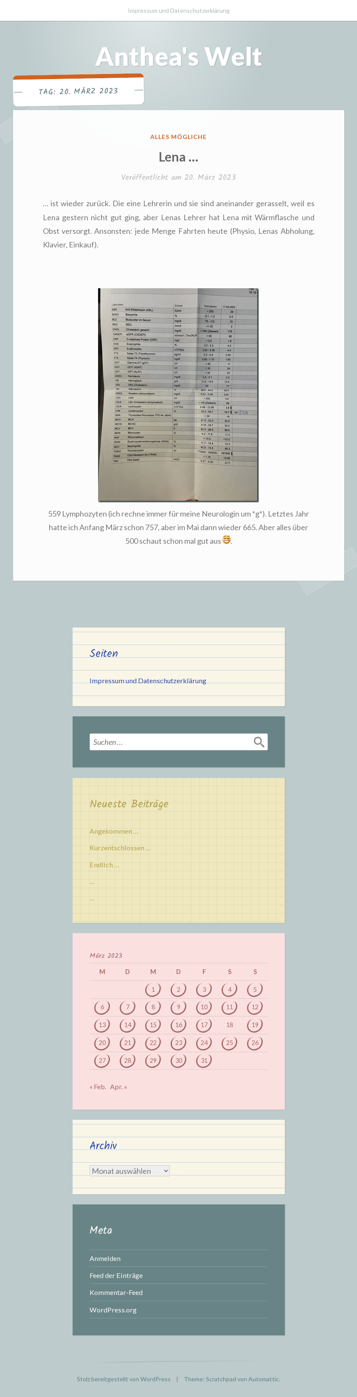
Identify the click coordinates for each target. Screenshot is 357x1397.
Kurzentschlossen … (120, 847)
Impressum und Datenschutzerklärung (179, 10)
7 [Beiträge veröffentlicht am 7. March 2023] (127, 1007)
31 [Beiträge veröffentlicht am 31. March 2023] (204, 1060)
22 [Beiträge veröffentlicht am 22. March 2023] (153, 1042)
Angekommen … (114, 831)
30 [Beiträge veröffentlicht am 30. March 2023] (178, 1060)
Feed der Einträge (116, 1275)
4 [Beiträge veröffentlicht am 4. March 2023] (229, 989)
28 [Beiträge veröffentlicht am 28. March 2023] (127, 1060)
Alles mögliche (178, 136)
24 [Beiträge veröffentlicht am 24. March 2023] (204, 1042)
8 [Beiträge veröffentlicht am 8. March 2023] (153, 1007)
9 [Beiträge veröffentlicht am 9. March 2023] (178, 1007)
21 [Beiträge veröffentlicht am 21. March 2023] (127, 1042)
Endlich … (104, 864)
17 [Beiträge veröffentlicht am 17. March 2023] (204, 1024)
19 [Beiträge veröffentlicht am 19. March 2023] (255, 1024)
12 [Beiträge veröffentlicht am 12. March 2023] (255, 1007)
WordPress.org (113, 1310)
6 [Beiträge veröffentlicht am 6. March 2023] (102, 1007)
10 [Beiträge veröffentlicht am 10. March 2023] (204, 1007)
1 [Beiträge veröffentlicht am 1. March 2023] (153, 989)
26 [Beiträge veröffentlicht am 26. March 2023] (255, 1042)
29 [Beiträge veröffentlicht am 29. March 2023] (153, 1060)
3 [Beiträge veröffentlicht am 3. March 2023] (204, 989)
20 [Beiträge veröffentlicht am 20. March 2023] (102, 1042)
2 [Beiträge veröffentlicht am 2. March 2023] (178, 989)
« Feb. (98, 1086)
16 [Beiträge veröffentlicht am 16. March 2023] (178, 1024)
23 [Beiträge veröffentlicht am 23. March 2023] (178, 1042)
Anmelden (105, 1258)
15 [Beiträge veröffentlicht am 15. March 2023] (153, 1024)
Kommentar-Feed (116, 1292)
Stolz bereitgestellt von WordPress (124, 1379)
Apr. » (118, 1086)
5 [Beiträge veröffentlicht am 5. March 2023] (255, 989)
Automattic (263, 1379)
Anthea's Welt (178, 56)
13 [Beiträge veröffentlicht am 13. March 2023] (102, 1024)
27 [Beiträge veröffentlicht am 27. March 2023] (102, 1060)
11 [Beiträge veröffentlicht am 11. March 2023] (229, 1007)
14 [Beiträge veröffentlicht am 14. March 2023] (127, 1024)
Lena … (178, 156)
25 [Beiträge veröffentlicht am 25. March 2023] (229, 1042)
